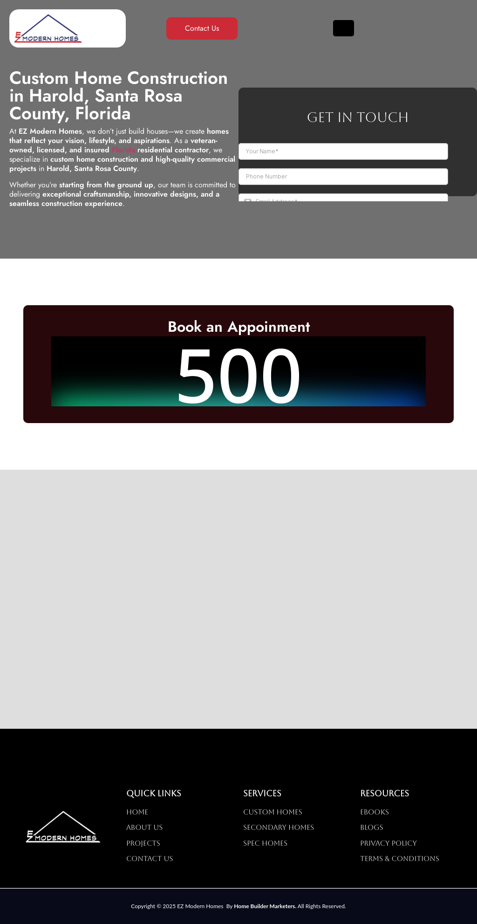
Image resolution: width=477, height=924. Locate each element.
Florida (123, 149)
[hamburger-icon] (343, 28)
